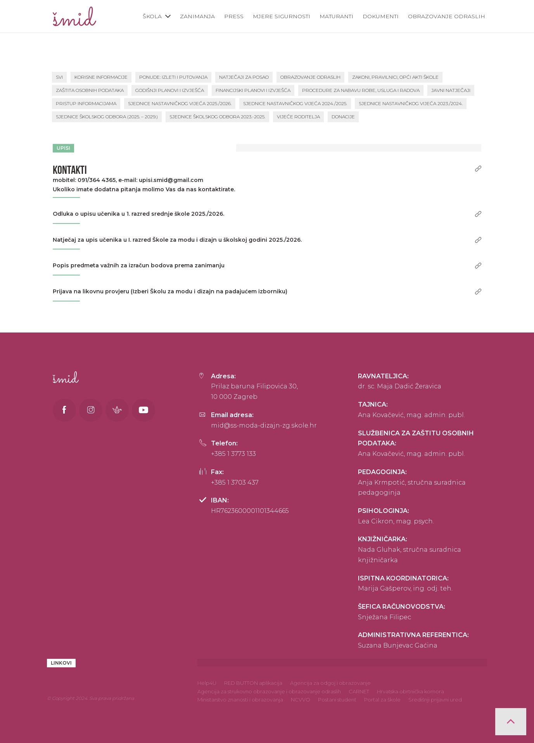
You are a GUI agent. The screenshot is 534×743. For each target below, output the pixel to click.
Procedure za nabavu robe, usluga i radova (361, 90)
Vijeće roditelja (298, 117)
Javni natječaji (450, 90)
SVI (59, 77)
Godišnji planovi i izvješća (169, 90)
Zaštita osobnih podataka (90, 90)
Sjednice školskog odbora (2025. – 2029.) (107, 117)
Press (234, 16)
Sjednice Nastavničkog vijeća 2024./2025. (295, 103)
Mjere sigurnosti (281, 16)
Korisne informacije (101, 77)
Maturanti (336, 16)
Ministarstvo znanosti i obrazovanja (240, 699)
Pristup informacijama (86, 103)
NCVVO (300, 699)
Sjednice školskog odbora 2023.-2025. (217, 117)
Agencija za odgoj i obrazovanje (330, 683)
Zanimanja (197, 16)
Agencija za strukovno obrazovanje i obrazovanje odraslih (269, 691)
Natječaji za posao (244, 77)
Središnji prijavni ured (435, 699)
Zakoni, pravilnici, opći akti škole (395, 77)
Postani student (337, 699)
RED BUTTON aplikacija (253, 683)
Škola (152, 16)
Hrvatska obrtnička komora (410, 691)
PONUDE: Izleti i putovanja (173, 77)
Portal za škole (382, 699)
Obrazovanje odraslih (446, 16)
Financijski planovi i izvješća (253, 90)
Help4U (206, 683)
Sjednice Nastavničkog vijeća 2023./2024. (411, 103)
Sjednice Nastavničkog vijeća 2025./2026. (180, 103)
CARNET (359, 691)
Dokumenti (381, 16)
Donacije (343, 117)
